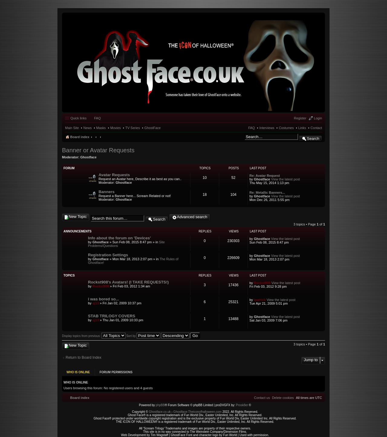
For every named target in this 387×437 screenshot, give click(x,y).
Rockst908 (101, 286)
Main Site (72, 128)
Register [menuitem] (300, 118)
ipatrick (260, 300)
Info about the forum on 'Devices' (119, 238)
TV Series (132, 128)
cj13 (96, 303)
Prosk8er (242, 403)
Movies (115, 128)
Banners (107, 191)
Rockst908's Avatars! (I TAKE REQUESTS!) (128, 282)
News (87, 128)
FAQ (251, 128)
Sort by (143, 336)
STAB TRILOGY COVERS (111, 316)
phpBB (160, 403)
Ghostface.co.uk (160, 410)
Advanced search (192, 217)
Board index (79, 137)
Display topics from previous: (93, 336)
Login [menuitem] (318, 118)
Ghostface (88, 157)
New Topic (78, 216)
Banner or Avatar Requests (98, 150)
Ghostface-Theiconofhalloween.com (197, 410)
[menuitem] (283, 396)
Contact (316, 128)
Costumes (286, 128)
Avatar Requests (114, 175)
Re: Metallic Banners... (267, 192)
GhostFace (153, 128)
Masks (101, 128)
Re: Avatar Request (264, 175)
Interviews (267, 128)
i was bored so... (103, 299)
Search (313, 138)
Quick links (78, 118)
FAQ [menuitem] (97, 118)
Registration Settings (108, 255)
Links (302, 128)
